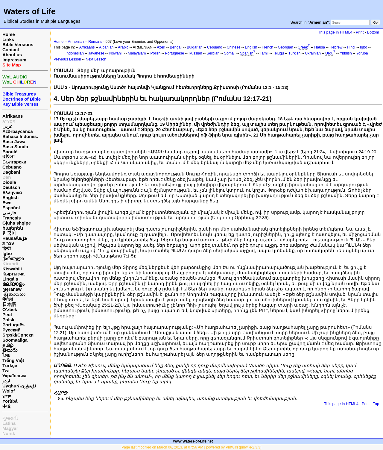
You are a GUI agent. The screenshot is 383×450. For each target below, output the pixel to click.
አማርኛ (9, 121)
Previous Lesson (67, 59)
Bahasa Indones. (20, 136)
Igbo (7, 253)
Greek (303, 47)
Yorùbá (10, 401)
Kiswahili (12, 268)
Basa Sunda (15, 146)
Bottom (373, 32)
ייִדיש (6, 396)
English (10, 197)
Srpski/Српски (18, 334)
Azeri (161, 47)
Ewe (6, 202)
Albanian (106, 47)
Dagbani (11, 172)
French (267, 47)
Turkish (294, 53)
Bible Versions (17, 44)
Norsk (8, 433)
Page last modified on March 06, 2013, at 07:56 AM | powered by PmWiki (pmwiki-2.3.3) (191, 447)
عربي (7, 126)
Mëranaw (12, 289)
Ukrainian (313, 53)
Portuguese (174, 53)
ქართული (13, 258)
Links (8, 39)
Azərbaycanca (17, 131)
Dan (6, 177)
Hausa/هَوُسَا (14, 238)
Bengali (176, 47)
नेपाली (7, 299)
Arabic (123, 47)
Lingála (10, 278)
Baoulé (9, 151)
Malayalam (137, 53)
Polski (9, 319)
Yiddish (346, 53)
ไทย (6, 355)
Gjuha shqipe (16, 222)
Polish (155, 53)
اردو (6, 380)
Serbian (213, 53)
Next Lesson (96, 59)
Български (14, 161)
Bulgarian (195, 47)
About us (12, 54)
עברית (8, 243)
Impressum (14, 59)
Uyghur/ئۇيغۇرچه (19, 385)
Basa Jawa (13, 141)
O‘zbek (9, 309)
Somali (229, 53)
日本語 (9, 304)
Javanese (96, 53)
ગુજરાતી (10, 418)
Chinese (234, 47)
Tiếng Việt (13, 360)
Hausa (319, 47)
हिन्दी (6, 248)
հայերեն (12, 228)
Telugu (278, 53)
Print (360, 32)
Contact (10, 49)
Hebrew (335, 47)
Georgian (285, 47)
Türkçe (9, 365)
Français (11, 217)
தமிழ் (7, 345)
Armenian (76, 42)
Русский (11, 329)
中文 (6, 406)
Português (13, 324)
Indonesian (75, 53)
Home (8, 34)
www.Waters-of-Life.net (193, 441)
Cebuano (12, 166)
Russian (195, 53)
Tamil (264, 53)
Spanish (246, 53)
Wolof (8, 390)
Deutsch (11, 187)
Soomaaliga (15, 340)
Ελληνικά (12, 192)
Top (376, 403)
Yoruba (362, 53)
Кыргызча (13, 273)
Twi (6, 370)
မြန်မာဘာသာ (13, 294)
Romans (95, 42)
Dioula (9, 182)
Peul (7, 314)
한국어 (9, 233)
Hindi (351, 47)
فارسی (9, 212)
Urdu (329, 53)
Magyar (10, 428)
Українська (14, 375)
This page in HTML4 (335, 32)
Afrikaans (12, 116)
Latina (9, 423)
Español (11, 207)
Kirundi (10, 263)
